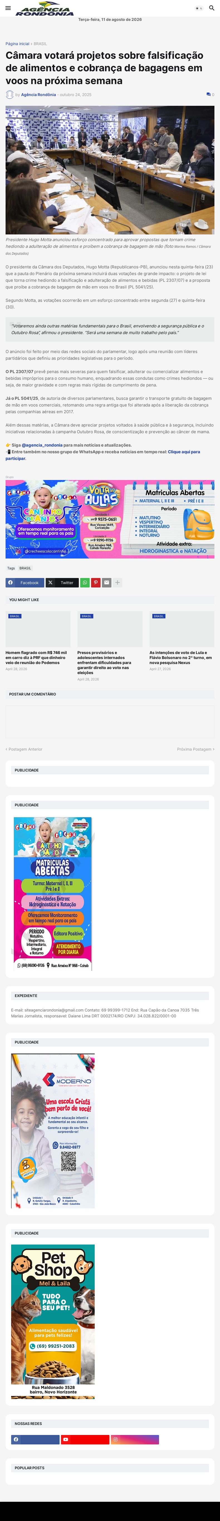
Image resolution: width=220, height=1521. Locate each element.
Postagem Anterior (25, 749)
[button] (7, 8)
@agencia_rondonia (42, 445)
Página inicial (17, 44)
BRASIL (40, 44)
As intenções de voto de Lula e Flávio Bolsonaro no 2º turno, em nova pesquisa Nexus (181, 657)
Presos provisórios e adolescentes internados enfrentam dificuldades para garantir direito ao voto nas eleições (104, 662)
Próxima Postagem (194, 749)
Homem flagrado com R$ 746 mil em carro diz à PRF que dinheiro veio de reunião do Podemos (36, 657)
